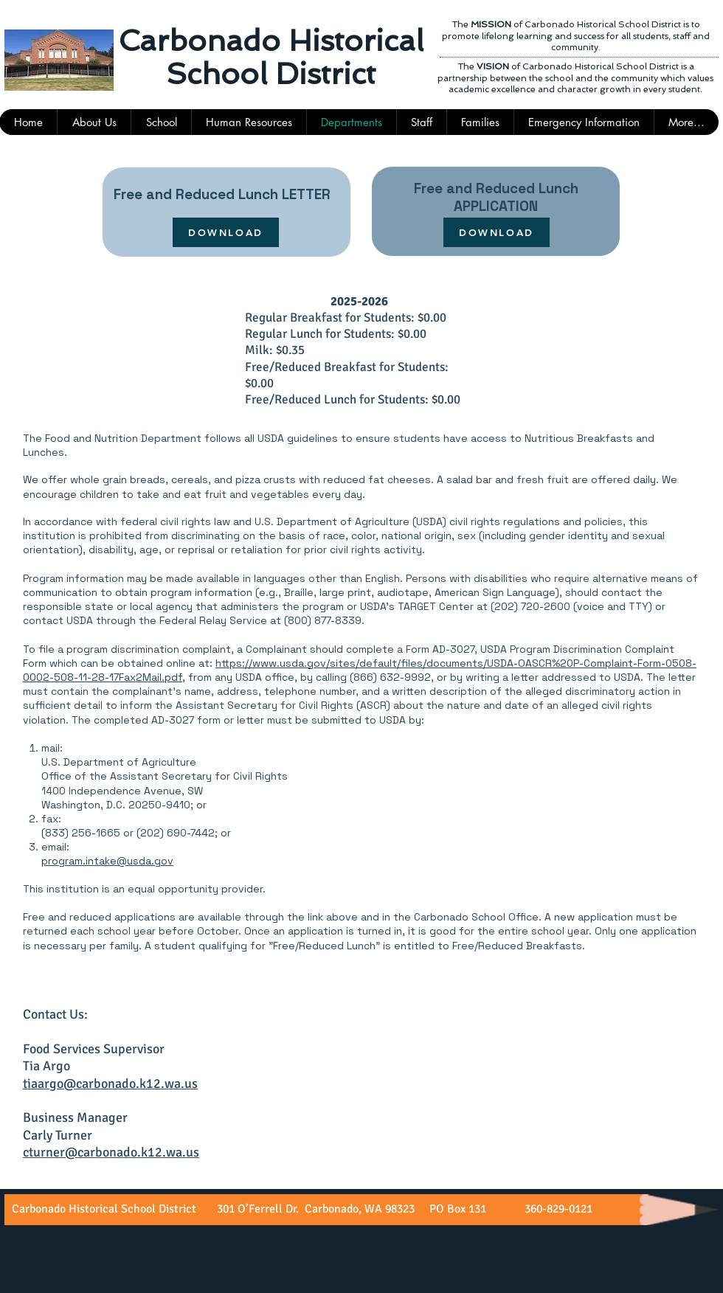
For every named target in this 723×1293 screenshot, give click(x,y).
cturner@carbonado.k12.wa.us (111, 1152)
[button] (421, 122)
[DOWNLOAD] (226, 232)
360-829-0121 (557, 1209)
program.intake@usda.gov (107, 860)
